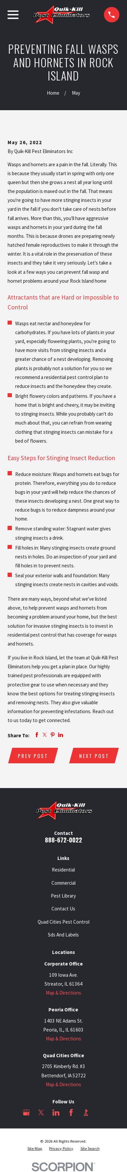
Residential (63, 870)
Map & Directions (63, 993)
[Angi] (100, 1112)
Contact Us (63, 908)
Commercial (63, 883)
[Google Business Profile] (26, 1112)
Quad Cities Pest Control (63, 922)
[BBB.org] (85, 1112)
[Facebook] (71, 1112)
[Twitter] (41, 1112)
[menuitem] (34, 1149)
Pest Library (63, 896)
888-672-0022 (63, 839)
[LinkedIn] (55, 1112)
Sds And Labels (63, 935)
